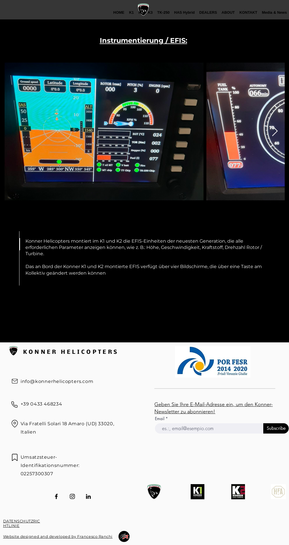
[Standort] (15, 424)
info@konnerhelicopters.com (57, 381)
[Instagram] (72, 496)
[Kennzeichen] (15, 457)
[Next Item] (275, 131)
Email (160, 419)
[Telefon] (14, 404)
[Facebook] (56, 496)
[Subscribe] (276, 428)
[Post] (15, 381)
